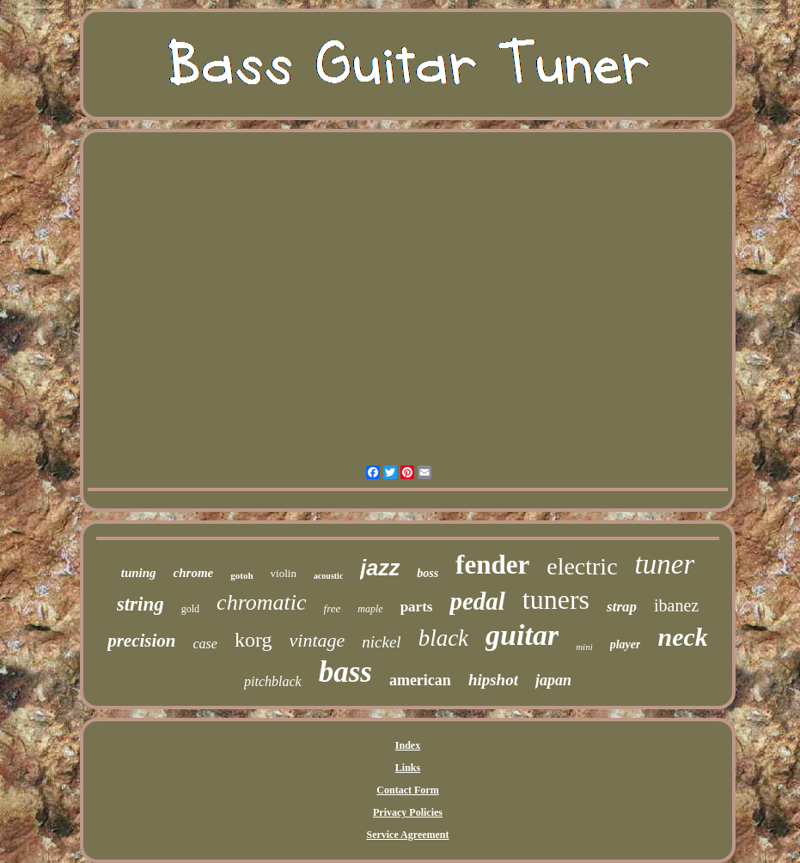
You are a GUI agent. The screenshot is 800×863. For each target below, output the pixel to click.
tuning (138, 573)
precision (141, 640)
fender (492, 565)
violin (283, 573)
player (625, 644)
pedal (476, 601)
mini (584, 646)
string (140, 604)
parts (416, 607)
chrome (194, 573)
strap (622, 607)
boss (427, 573)
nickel (381, 642)
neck (682, 637)
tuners (555, 599)
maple (369, 609)
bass (345, 672)
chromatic (261, 602)
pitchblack (273, 681)
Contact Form (407, 790)
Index (407, 745)
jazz (380, 568)
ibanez (676, 605)
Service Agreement (407, 835)
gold (190, 609)
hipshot (493, 680)
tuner (665, 564)
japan (553, 680)
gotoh (241, 575)
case (205, 643)
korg (253, 640)
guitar (522, 635)
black (443, 638)
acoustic (328, 575)
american (420, 680)
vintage (317, 640)
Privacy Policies (408, 812)
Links (407, 768)
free (332, 608)
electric (582, 566)
